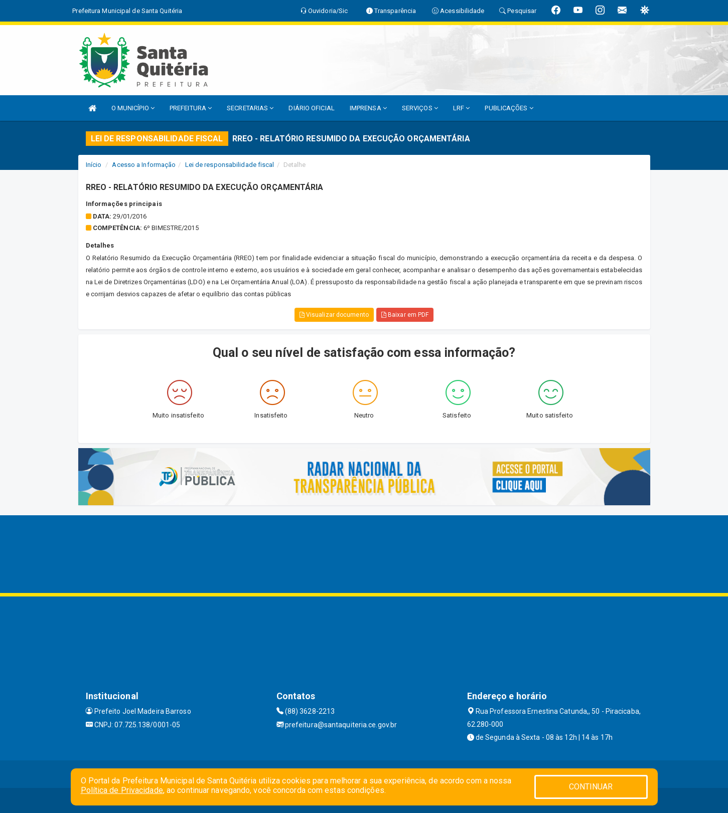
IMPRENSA (368, 108)
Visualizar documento (334, 314)
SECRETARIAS (250, 108)
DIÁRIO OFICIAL (311, 108)
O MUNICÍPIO (133, 108)
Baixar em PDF (405, 314)
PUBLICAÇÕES (509, 108)
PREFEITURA (191, 108)
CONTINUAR (591, 786)
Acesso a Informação (144, 164)
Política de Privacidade (122, 790)
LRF (461, 108)
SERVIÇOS (420, 108)
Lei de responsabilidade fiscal (229, 164)
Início (94, 164)
